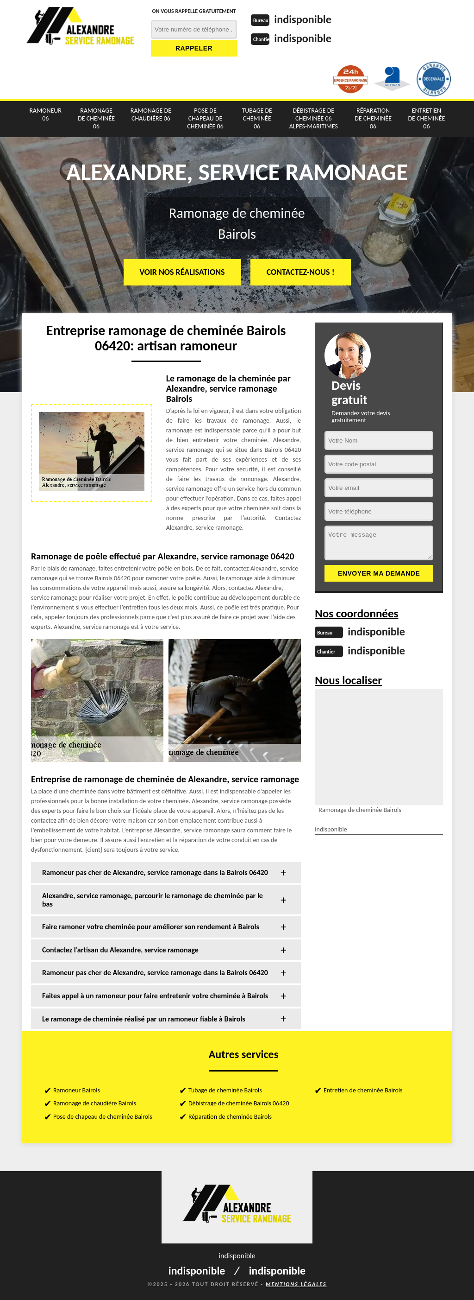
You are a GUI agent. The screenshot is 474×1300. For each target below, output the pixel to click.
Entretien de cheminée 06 (426, 118)
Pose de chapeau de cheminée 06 (205, 118)
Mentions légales (296, 1284)
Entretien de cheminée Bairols (363, 1090)
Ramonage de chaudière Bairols (94, 1103)
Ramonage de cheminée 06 (96, 118)
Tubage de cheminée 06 (257, 118)
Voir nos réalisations (182, 272)
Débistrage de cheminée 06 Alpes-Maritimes (313, 118)
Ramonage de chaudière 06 (151, 114)
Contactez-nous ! (301, 272)
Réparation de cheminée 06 (373, 118)
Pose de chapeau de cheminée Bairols (102, 1117)
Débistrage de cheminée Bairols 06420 (238, 1103)
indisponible (306, 19)
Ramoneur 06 (46, 114)
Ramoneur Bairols (76, 1090)
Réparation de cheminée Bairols (230, 1117)
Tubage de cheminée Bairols (225, 1090)
